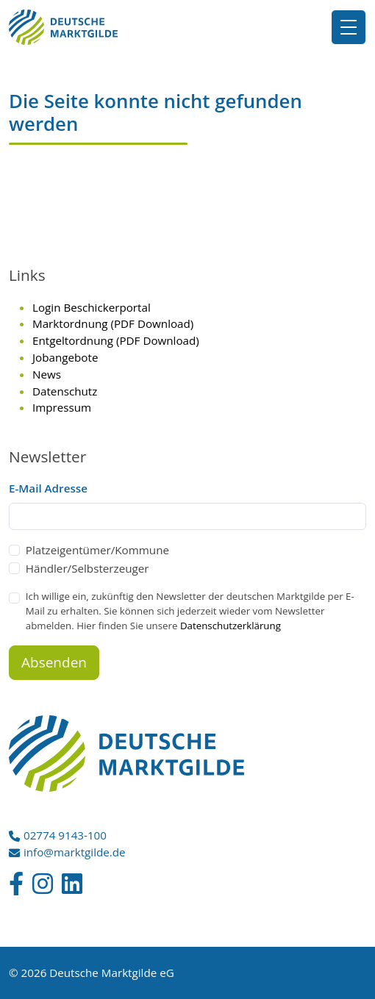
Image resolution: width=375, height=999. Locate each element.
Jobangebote (65, 357)
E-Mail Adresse (48, 488)
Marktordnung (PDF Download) (112, 323)
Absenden (54, 662)
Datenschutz (64, 391)
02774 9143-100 (65, 835)
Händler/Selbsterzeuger (87, 568)
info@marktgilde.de (75, 852)
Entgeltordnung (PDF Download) (115, 340)
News (46, 374)
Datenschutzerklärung (230, 625)
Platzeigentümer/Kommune (97, 550)
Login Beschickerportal (91, 307)
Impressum (61, 407)
